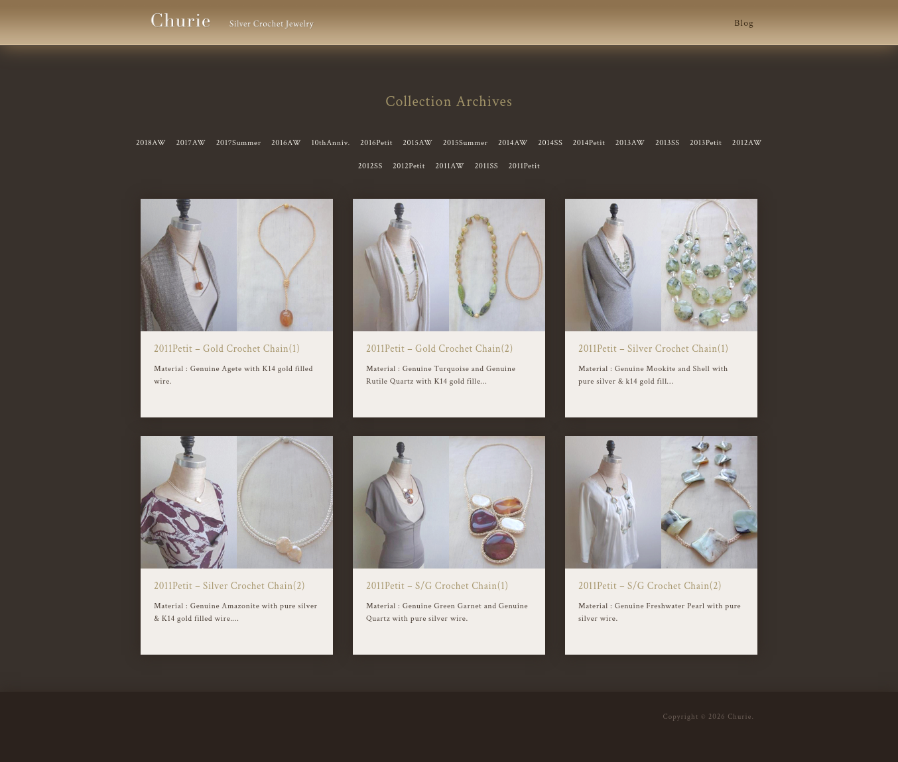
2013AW (630, 143)
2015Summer (465, 143)
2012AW (747, 143)
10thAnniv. (330, 143)
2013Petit (706, 143)
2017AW (191, 143)
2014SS (550, 143)
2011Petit (524, 166)
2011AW (449, 166)
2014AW (513, 143)
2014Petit (589, 143)
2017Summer (238, 143)
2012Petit (409, 166)
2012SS (370, 166)
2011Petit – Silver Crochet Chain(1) (653, 349)
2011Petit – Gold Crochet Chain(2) (439, 349)
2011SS (486, 166)
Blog (744, 23)
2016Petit (376, 143)
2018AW (151, 143)
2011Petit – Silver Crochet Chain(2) (229, 586)
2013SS (667, 143)
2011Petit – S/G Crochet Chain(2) (650, 586)
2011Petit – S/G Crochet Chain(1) (437, 586)
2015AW (417, 143)
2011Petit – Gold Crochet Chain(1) (227, 349)
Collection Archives (449, 101)
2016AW (286, 143)
